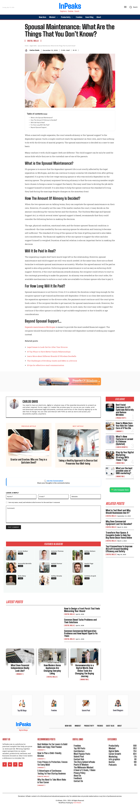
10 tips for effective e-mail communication (45, 365)
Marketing (84, 679)
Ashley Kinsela (56, 576)
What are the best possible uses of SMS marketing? (124, 471)
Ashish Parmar (56, 563)
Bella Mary (22, 576)
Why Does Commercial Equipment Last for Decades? (119, 522)
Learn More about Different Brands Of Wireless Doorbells (51, 356)
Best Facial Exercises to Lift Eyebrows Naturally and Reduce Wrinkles (125, 409)
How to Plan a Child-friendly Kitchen (49, 754)
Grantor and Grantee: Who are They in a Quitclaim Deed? (29, 461)
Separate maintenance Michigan (40, 327)
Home (26, 46)
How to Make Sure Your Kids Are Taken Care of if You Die (124, 426)
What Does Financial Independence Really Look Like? (20, 668)
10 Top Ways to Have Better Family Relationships (49, 351)
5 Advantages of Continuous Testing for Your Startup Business (51, 772)
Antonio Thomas (57, 551)
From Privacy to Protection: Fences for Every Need (52, 763)
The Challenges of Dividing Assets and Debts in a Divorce (52, 361)
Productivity (121, 418)
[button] (133, 7)
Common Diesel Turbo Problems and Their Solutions (80, 621)
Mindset (20, 674)
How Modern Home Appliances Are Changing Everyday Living (52, 669)
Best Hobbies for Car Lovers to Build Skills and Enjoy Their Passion (52, 745)
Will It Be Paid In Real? (38, 122)
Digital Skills (33, 41)
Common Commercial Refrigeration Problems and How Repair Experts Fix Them (80, 633)
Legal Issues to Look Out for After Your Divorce (47, 347)
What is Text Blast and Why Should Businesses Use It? (118, 511)
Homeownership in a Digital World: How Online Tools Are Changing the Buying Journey (84, 671)
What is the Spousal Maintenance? (42, 117)
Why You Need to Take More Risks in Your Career (51, 781)
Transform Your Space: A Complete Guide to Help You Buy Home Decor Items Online (119, 535)
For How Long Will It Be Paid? (40, 125)
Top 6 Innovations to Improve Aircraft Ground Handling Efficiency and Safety (119, 549)
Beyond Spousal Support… (39, 127)
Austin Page (88, 563)
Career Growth (122, 447)
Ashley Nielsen (89, 551)
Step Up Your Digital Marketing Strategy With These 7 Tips (125, 456)
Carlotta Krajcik (90, 576)
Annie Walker (23, 551)
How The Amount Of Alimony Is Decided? (44, 120)
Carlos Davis (34, 50)
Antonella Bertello (24, 563)
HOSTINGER (77, 803)
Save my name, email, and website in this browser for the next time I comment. (34, 502)
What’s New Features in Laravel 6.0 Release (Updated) (124, 440)
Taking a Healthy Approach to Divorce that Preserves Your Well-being (78, 462)
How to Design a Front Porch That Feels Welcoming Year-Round (82, 609)
